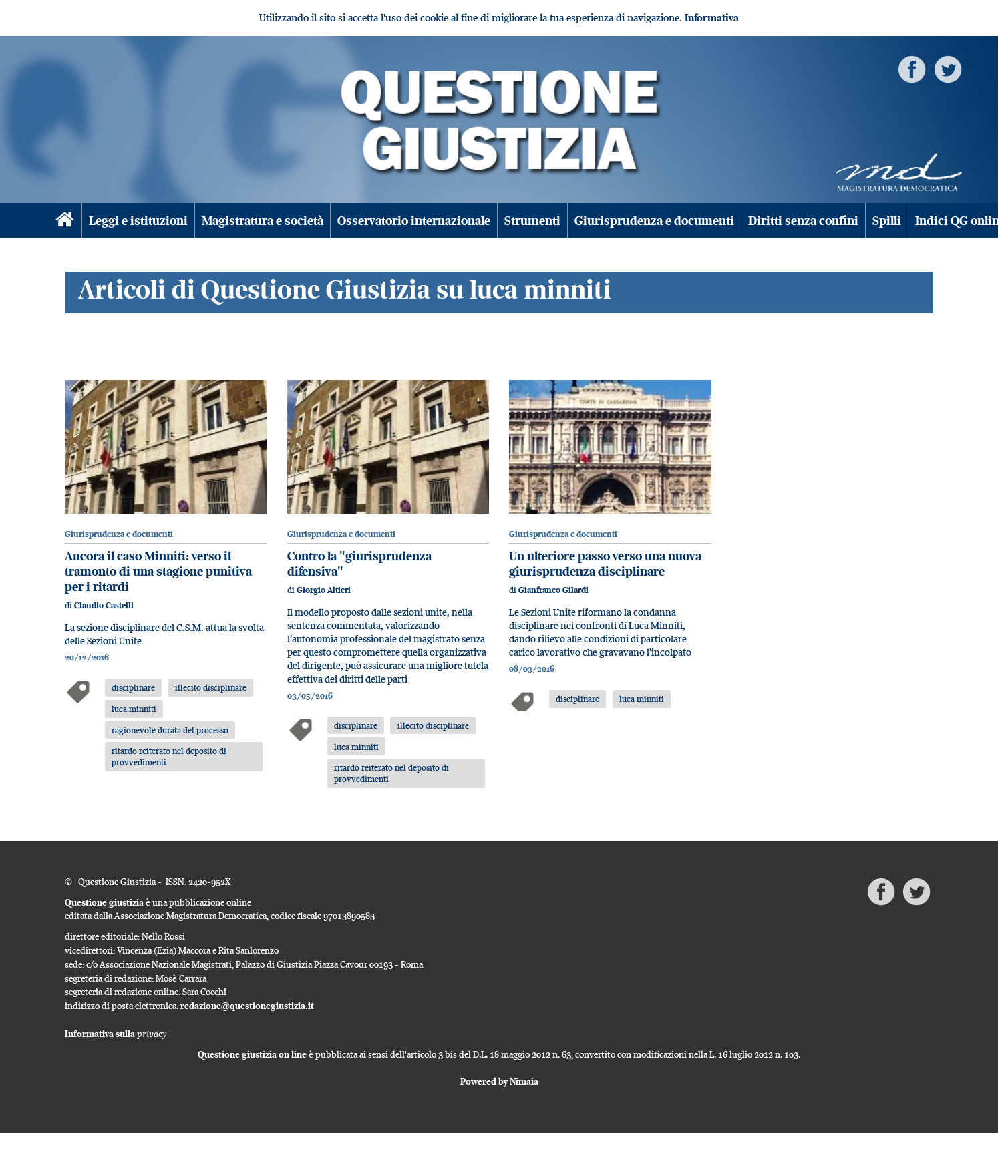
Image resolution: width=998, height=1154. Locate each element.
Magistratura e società (262, 220)
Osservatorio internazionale (413, 220)
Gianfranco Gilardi (553, 590)
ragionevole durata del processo (170, 730)
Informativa (712, 17)
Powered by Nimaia (499, 1081)
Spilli (886, 220)
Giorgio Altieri (324, 590)
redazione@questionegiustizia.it (247, 1006)
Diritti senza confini (803, 220)
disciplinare (133, 687)
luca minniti (134, 708)
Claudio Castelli (104, 605)
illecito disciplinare (210, 687)
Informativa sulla (116, 1034)
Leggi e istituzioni (138, 220)
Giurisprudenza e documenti (654, 220)
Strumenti (532, 220)
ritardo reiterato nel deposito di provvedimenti (169, 756)
